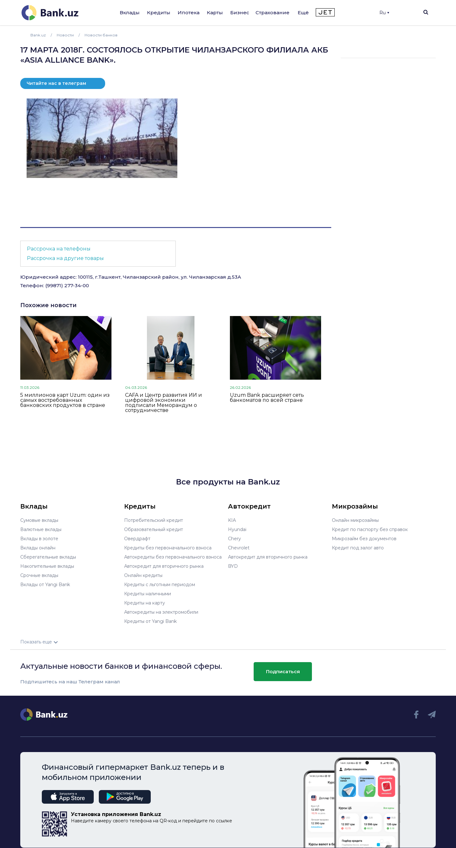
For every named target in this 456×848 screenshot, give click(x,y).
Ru (384, 12)
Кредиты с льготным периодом (159, 584)
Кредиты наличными (147, 594)
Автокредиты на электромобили (161, 612)
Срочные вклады (39, 575)
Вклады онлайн (37, 548)
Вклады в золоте (39, 538)
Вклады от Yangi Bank (45, 584)
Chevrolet (239, 548)
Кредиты (158, 12)
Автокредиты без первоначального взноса (173, 557)
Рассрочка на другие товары (65, 258)
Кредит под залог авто (358, 548)
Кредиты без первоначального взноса (168, 548)
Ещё (303, 12)
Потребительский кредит (153, 520)
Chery (234, 538)
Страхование (272, 12)
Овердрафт (137, 538)
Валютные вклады (40, 529)
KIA (232, 520)
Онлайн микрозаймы (355, 520)
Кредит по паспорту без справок (370, 529)
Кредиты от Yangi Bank (150, 621)
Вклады (130, 12)
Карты (215, 12)
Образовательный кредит (153, 529)
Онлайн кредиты (143, 575)
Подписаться (283, 671)
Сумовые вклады (39, 520)
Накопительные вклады (47, 566)
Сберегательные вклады (48, 557)
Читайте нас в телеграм (56, 83)
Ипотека (189, 12)
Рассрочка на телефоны (59, 249)
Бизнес (239, 12)
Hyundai (237, 529)
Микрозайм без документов (364, 538)
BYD (233, 566)
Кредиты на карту (144, 603)
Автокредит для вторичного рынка (164, 566)
